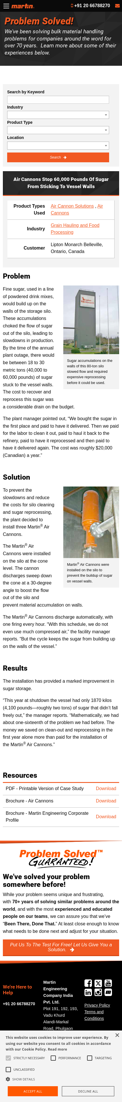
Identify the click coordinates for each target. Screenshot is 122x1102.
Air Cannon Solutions (72, 206)
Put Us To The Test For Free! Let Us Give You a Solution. (61, 947)
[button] (61, 1079)
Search (56, 157)
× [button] (117, 1035)
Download (106, 788)
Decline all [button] (88, 1091)
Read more (57, 1049)
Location (15, 137)
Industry (15, 107)
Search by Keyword (25, 92)
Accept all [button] (32, 1091)
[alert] (61, 1066)
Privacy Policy (97, 1005)
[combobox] (58, 115)
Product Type (19, 122)
